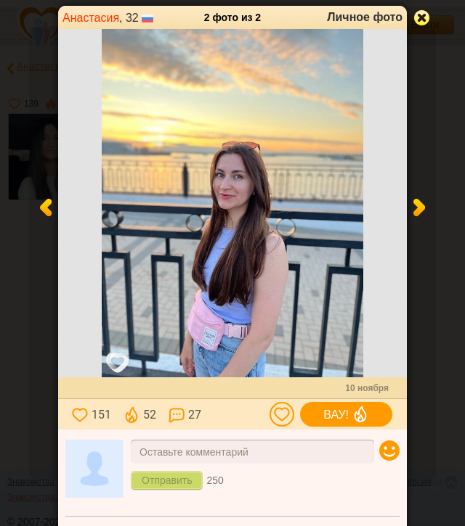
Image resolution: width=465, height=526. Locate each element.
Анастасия (90, 18)
